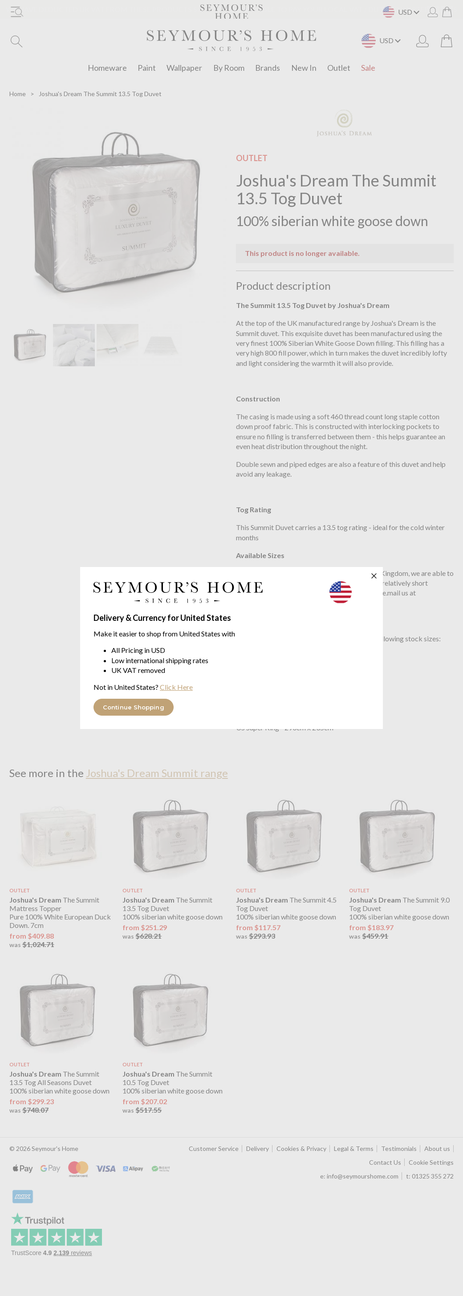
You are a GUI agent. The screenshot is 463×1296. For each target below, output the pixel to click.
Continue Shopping (133, 707)
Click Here (176, 687)
